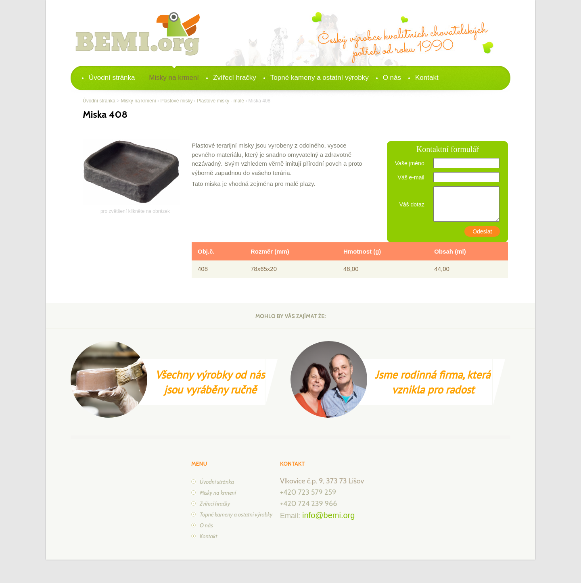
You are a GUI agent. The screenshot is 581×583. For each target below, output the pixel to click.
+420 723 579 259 (308, 492)
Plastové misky (176, 101)
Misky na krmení (174, 77)
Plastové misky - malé (220, 101)
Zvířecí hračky (234, 77)
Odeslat (482, 231)
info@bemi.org (328, 515)
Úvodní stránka (112, 77)
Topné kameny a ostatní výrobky (319, 77)
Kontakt (427, 77)
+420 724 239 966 (308, 503)
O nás (392, 77)
